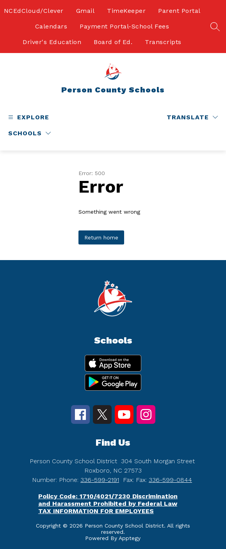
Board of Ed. (113, 42)
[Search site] (215, 26)
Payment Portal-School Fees (124, 26)
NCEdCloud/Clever (34, 10)
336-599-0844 (170, 479)
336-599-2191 (99, 479)
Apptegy (130, 538)
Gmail (85, 10)
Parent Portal (179, 10)
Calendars (51, 26)
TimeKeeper (126, 10)
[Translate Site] (192, 117)
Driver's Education (52, 42)
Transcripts (163, 42)
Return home (101, 237)
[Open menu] (27, 117)
